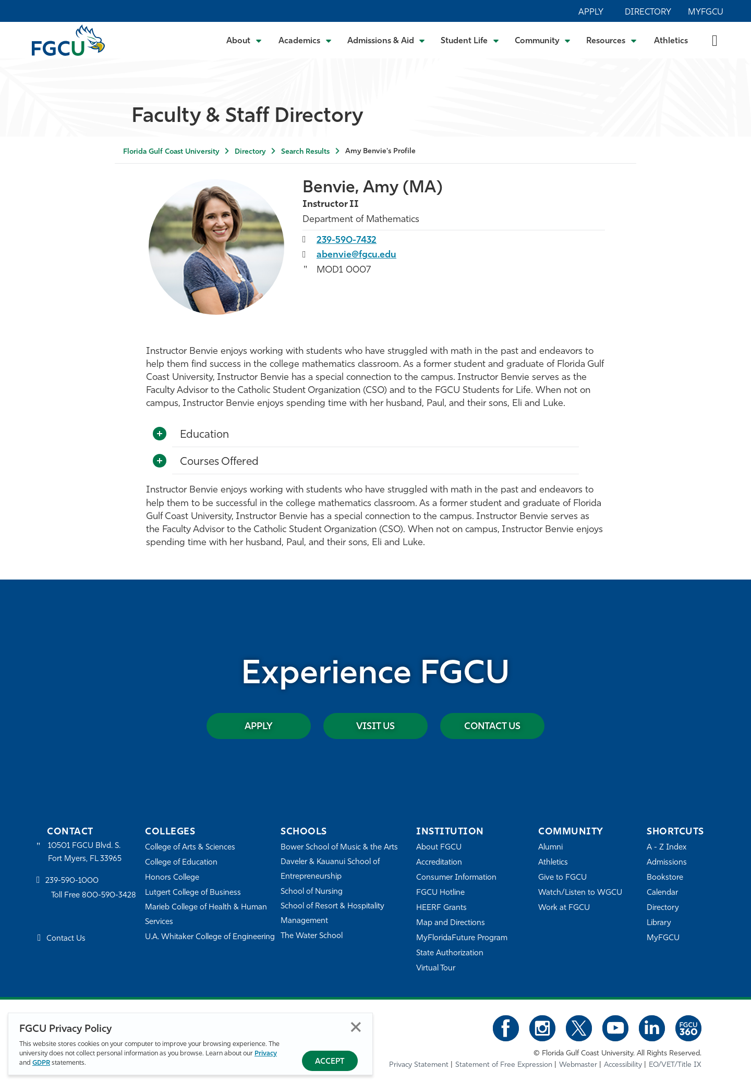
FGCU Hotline (440, 893)
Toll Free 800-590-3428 (94, 896)
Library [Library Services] (659, 923)
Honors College (172, 878)
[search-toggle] (715, 40)
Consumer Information (456, 878)
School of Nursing (312, 892)
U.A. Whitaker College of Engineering (210, 937)
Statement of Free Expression (503, 1065)
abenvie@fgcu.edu (357, 255)
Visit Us (375, 727)
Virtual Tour (436, 969)
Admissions (667, 863)
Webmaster (578, 1065)
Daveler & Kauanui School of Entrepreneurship (331, 869)
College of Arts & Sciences (190, 848)
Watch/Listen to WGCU (580, 893)
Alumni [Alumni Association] (550, 848)
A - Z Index (666, 848)
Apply (590, 12)
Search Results (305, 152)
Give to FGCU (562, 878)
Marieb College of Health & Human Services (206, 915)
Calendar (662, 893)
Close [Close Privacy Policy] (355, 1026)
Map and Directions (450, 923)
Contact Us (493, 727)
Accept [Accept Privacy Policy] (330, 1062)
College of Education (181, 863)
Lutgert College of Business (193, 893)
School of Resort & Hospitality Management (333, 914)
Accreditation (439, 863)
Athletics (671, 41)
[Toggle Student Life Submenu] (470, 40)
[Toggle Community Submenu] (543, 40)
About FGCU (439, 848)
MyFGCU (705, 12)
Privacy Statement (419, 1065)
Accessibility (623, 1065)
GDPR (41, 1063)
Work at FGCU (564, 908)
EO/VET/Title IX (675, 1065)
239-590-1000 (72, 881)
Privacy (266, 1053)
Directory (648, 12)
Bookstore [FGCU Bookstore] (665, 878)
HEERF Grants (441, 908)
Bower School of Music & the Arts (339, 848)
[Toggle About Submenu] (245, 40)
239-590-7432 (347, 240)
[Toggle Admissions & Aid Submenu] (386, 40)
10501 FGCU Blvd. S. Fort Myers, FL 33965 (85, 852)
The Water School (312, 936)
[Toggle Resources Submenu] (611, 40)
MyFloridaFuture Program (461, 938)
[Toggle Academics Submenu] (305, 40)
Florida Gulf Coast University (171, 152)
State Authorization (449, 953)
